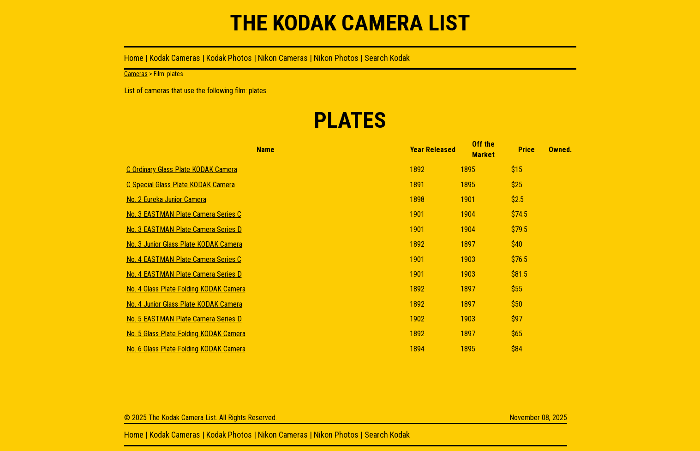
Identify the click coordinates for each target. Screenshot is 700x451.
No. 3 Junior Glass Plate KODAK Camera (184, 244)
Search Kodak (387, 58)
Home (134, 58)
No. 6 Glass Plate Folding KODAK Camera (185, 348)
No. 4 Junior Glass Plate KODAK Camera (184, 304)
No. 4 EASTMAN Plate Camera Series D (184, 274)
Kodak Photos (229, 58)
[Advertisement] (292, 384)
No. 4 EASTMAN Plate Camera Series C (183, 259)
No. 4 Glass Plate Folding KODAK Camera (185, 289)
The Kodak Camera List (350, 23)
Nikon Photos (336, 58)
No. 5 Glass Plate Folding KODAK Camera (185, 333)
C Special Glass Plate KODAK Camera (180, 184)
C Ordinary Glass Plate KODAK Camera (181, 169)
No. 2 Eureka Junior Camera (166, 199)
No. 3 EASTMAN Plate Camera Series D (184, 229)
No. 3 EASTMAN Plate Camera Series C (183, 214)
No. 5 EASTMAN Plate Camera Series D (184, 319)
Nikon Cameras (283, 58)
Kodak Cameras (175, 58)
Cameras (136, 73)
